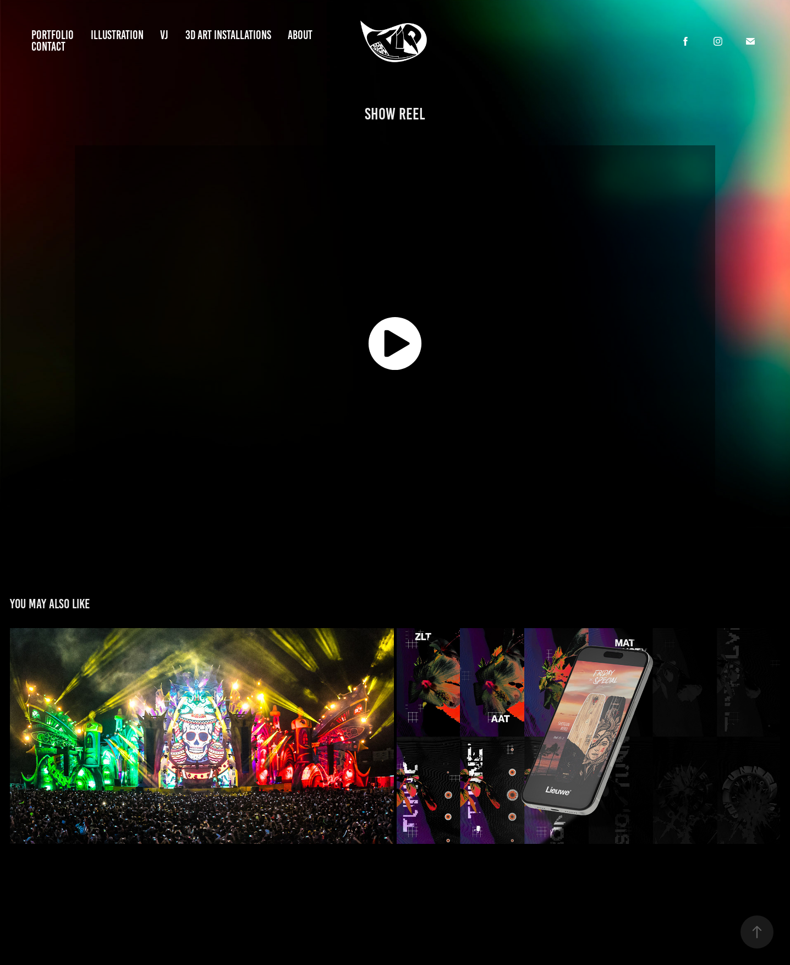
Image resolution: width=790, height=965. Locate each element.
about (300, 35)
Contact (48, 46)
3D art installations (228, 35)
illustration (117, 35)
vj (164, 35)
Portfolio (52, 35)
